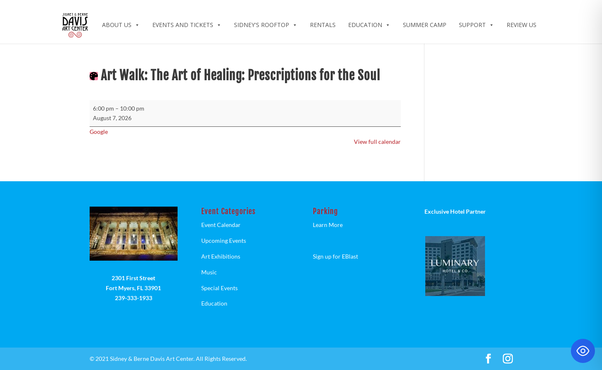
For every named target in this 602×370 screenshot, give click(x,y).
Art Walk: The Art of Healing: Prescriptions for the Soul (240, 75)
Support (476, 25)
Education (369, 25)
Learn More (328, 224)
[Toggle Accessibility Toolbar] (583, 351)
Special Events (219, 287)
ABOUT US (121, 25)
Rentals (323, 25)
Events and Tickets (187, 25)
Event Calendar (221, 224)
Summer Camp (424, 25)
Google (99, 131)
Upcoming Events (223, 240)
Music (209, 272)
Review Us (521, 25)
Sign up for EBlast (335, 256)
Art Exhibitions (220, 256)
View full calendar (377, 141)
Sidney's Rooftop (265, 25)
